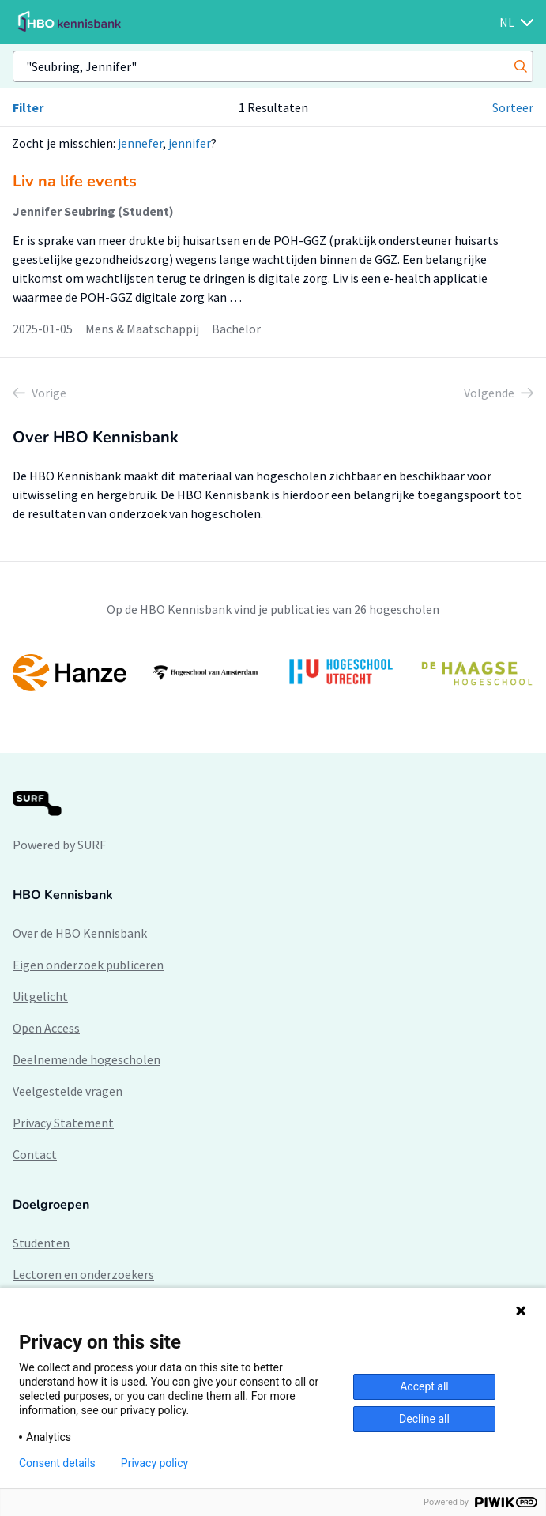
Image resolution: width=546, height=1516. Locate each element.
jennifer (189, 143)
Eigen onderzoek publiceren (88, 964)
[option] (273, 672)
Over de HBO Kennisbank (80, 933)
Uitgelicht (40, 996)
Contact (35, 1154)
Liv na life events (75, 181)
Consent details (57, 1463)
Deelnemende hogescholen (86, 1059)
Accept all (424, 1386)
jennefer (140, 143)
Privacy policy (154, 1463)
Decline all (424, 1419)
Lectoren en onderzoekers (83, 1274)
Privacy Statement (63, 1122)
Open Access (46, 1028)
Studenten (41, 1243)
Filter (28, 107)
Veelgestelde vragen (67, 1091)
